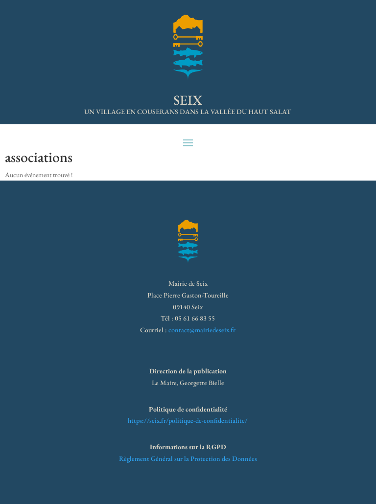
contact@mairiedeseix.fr (201, 329)
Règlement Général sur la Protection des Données (188, 458)
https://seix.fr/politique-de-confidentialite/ (188, 420)
